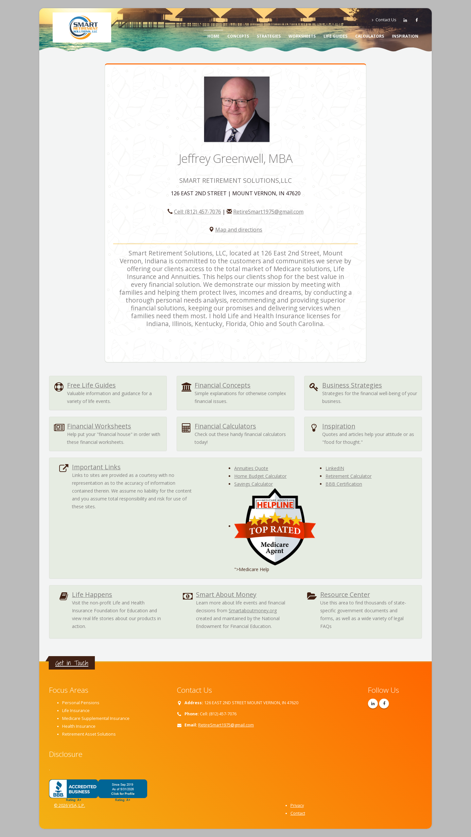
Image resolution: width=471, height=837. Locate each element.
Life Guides (335, 36)
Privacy (297, 805)
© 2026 (61, 805)
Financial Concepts (223, 385)
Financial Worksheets (99, 426)
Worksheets (302, 36)
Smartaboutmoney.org (253, 610)
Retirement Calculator (348, 476)
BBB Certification (343, 484)
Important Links (96, 466)
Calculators (369, 36)
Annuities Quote (251, 468)
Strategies (269, 36)
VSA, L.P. (77, 805)
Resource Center (345, 594)
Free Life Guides (91, 385)
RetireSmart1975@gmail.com (268, 211)
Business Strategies (352, 385)
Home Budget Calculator (260, 476)
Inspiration (405, 36)
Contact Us (384, 20)
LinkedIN (334, 468)
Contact (297, 813)
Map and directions (238, 229)
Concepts (238, 36)
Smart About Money (226, 594)
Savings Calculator (253, 484)
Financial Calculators (225, 426)
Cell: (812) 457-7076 (197, 211)
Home (213, 36)
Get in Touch (71, 662)
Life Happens (92, 594)
